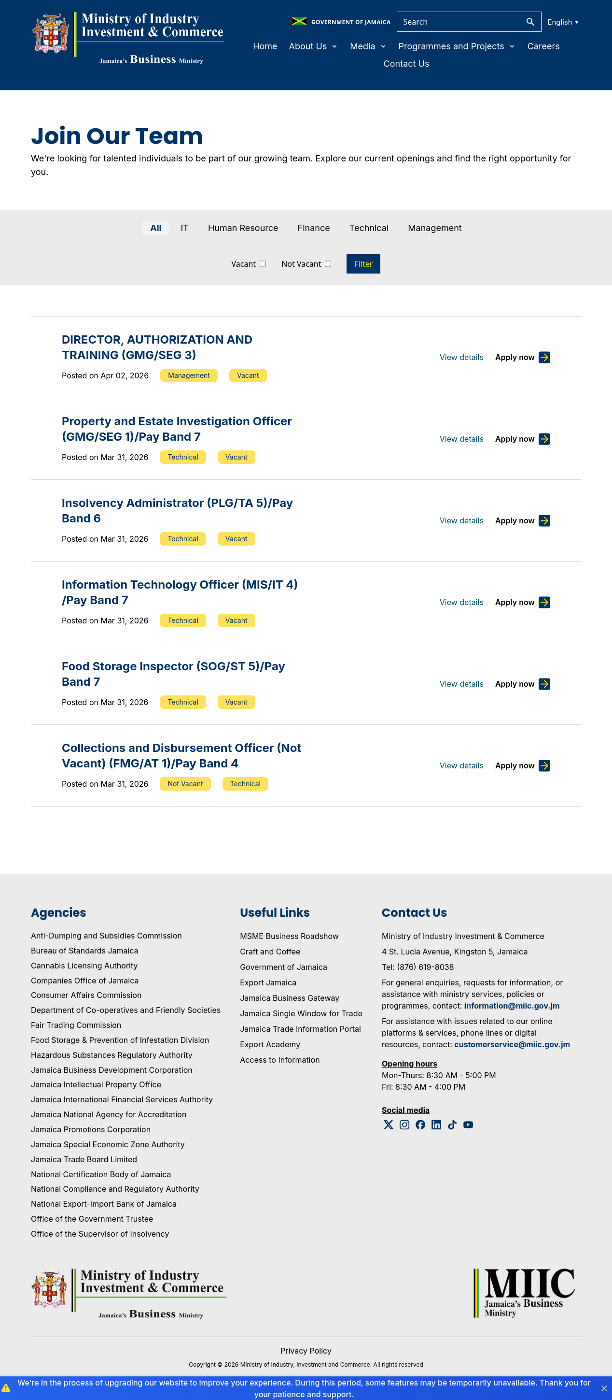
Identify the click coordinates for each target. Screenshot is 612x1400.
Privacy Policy (306, 1351)
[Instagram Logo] (405, 1125)
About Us (314, 46)
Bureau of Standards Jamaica (85, 950)
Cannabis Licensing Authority (84, 965)
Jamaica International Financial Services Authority (122, 1099)
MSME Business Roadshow (289, 936)
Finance (314, 228)
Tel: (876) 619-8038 (418, 967)
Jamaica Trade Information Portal (300, 1029)
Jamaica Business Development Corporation (112, 1070)
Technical (369, 228)
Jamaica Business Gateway (289, 998)
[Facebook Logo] (421, 1125)
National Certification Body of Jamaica (101, 1174)
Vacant (244, 264)
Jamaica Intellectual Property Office (96, 1084)
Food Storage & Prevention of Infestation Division (120, 1040)
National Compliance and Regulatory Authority (115, 1189)
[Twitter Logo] (389, 1125)
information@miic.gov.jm (512, 1005)
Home (265, 46)
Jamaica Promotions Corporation (91, 1129)
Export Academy (270, 1044)
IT (185, 228)
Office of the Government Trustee (92, 1219)
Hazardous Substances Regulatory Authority (112, 1055)
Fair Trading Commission (76, 1025)
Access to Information (280, 1060)
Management (434, 228)
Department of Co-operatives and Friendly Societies (126, 1010)
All (155, 228)
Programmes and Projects (457, 46)
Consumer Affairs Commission (86, 995)
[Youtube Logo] (468, 1125)
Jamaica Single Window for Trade (301, 1013)
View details (462, 357)
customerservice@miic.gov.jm (512, 1044)
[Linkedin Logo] (436, 1125)
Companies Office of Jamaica (85, 980)
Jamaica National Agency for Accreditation (108, 1114)
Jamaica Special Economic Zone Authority (108, 1144)
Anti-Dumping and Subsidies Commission (106, 935)
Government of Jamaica (283, 967)
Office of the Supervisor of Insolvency (100, 1234)
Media (368, 46)
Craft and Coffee (270, 951)
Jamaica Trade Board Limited (84, 1159)
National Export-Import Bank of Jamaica (104, 1204)
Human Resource (243, 228)
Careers (544, 46)
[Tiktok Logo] (452, 1125)
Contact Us (407, 63)
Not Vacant (301, 264)
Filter (363, 264)
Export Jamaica (268, 982)
